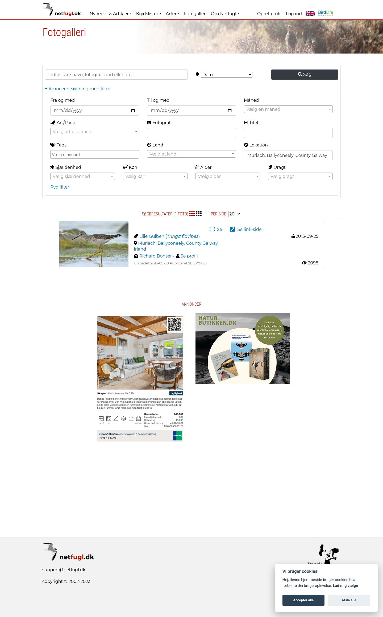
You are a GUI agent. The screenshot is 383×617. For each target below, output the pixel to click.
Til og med (158, 100)
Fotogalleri (195, 13)
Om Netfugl (223, 13)
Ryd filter (59, 187)
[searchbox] (95, 154)
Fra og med (62, 100)
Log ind (294, 13)
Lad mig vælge (345, 585)
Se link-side (245, 229)
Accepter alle (303, 600)
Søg (304, 74)
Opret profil (269, 13)
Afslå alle (349, 600)
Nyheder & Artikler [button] (109, 13)
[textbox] (288, 109)
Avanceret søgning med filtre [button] (77, 88)
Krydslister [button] (147, 13)
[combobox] (288, 109)
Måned (251, 100)
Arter (171, 13)
